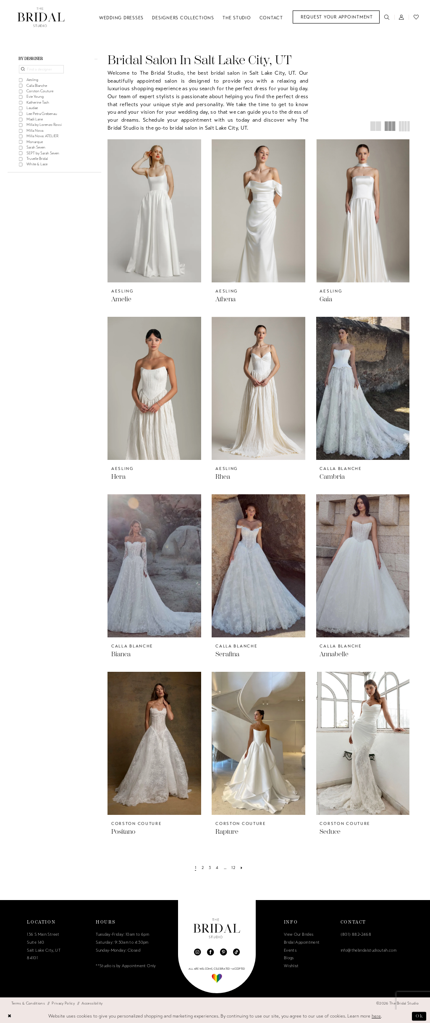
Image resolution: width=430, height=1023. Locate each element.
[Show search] (387, 17)
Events (290, 950)
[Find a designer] (41, 69)
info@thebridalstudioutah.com (368, 950)
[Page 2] (202, 868)
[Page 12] (233, 868)
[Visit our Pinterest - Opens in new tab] (223, 952)
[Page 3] (209, 868)
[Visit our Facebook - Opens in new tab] (210, 952)
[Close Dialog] (9, 1016)
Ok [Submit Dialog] (419, 1016)
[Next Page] (242, 868)
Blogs (289, 957)
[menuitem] (336, 16)
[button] (401, 17)
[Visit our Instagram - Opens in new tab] (197, 952)
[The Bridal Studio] (41, 17)
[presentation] (154, 210)
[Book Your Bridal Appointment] (336, 16)
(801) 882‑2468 (356, 934)
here (376, 1016)
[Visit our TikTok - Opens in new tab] (236, 952)
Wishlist (291, 965)
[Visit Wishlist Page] (416, 17)
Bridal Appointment (302, 942)
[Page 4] (217, 868)
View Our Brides (299, 934)
